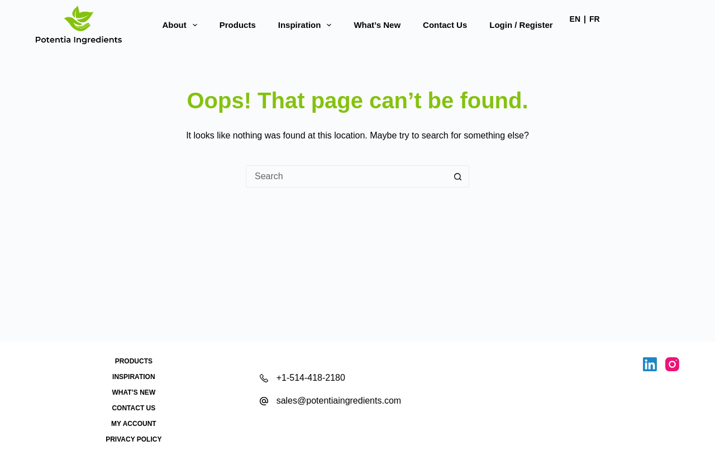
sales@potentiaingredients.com (339, 400)
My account (133, 424)
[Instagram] (672, 364)
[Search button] (458, 176)
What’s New (377, 25)
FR (594, 19)
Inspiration (307, 25)
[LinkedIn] (650, 364)
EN (575, 19)
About (181, 25)
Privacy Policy (133, 439)
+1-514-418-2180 (311, 377)
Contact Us (445, 25)
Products (238, 25)
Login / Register (520, 25)
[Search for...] (346, 176)
